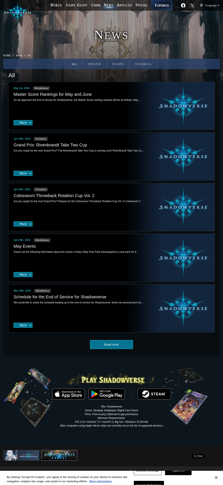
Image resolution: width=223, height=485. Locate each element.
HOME (7, 55)
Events (118, 64)
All (74, 64)
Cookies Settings (147, 472)
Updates (94, 64)
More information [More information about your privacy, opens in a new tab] (100, 483)
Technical (143, 64)
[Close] (216, 479)
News (19, 55)
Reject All (178, 472)
